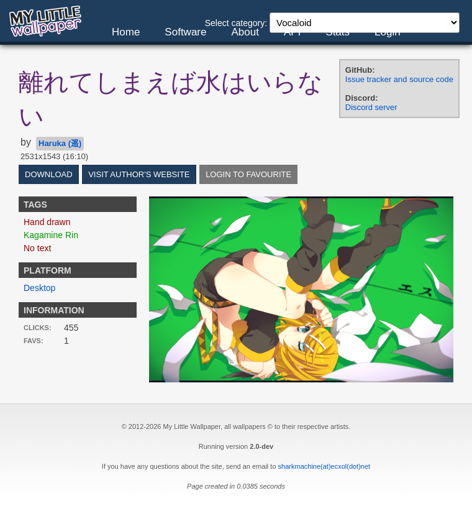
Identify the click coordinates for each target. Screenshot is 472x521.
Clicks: (38, 327)
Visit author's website (138, 174)
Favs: (33, 340)
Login (387, 32)
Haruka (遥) (60, 143)
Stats (337, 32)
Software (185, 32)
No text (37, 248)
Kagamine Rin (51, 235)
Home (126, 32)
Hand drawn (47, 222)
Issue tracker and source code (399, 79)
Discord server (371, 107)
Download (49, 174)
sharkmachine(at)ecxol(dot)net (324, 466)
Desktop (39, 288)
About (244, 32)
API (292, 32)
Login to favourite (248, 174)
